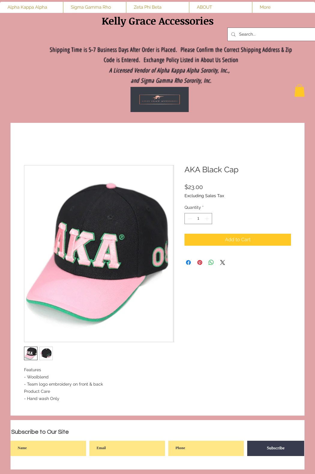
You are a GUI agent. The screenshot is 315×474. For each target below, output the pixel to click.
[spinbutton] (198, 218)
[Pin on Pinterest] (199, 262)
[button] (299, 90)
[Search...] (272, 34)
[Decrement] (189, 218)
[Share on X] (222, 262)
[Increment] (207, 218)
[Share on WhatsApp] (211, 262)
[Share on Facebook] (188, 262)
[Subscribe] (275, 448)
